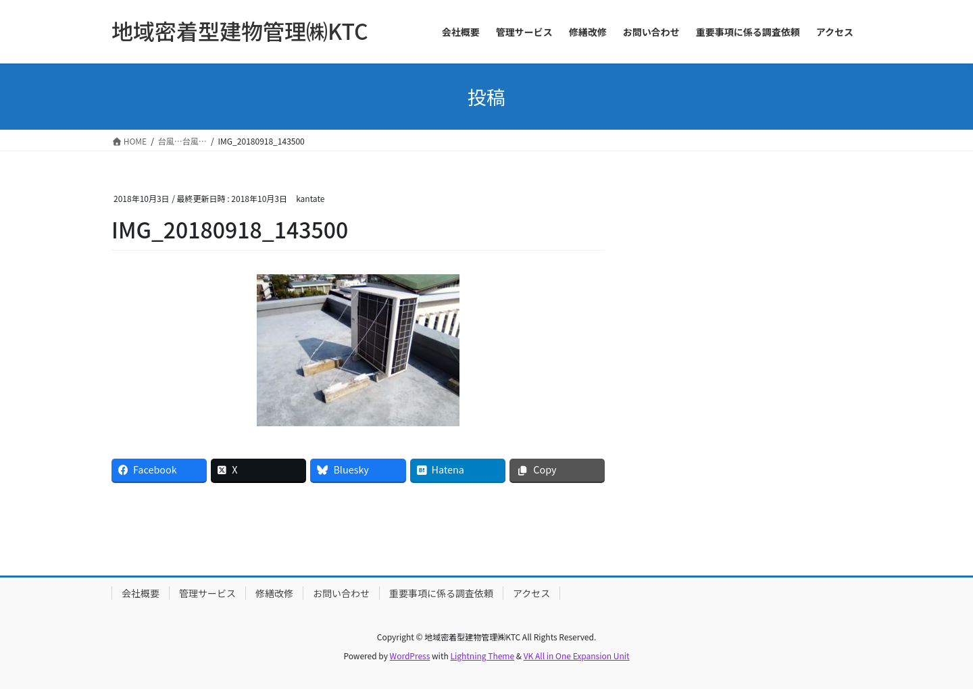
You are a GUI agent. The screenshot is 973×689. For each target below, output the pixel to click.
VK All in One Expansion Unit (577, 655)
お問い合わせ (341, 593)
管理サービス (207, 593)
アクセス (531, 593)
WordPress (410, 655)
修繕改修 (274, 593)
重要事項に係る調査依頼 (441, 593)
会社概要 (140, 593)
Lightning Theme (482, 655)
